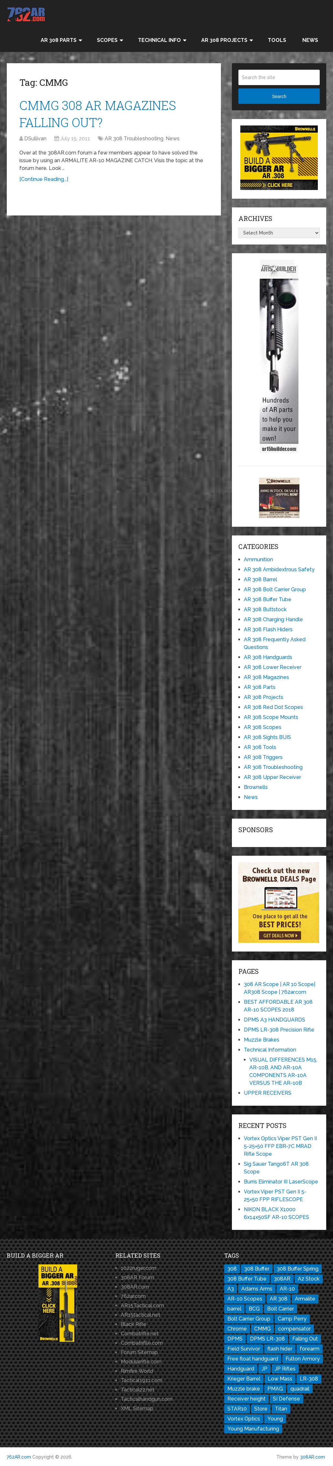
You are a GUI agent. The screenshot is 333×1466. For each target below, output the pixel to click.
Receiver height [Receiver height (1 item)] (246, 1399)
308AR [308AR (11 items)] (282, 1279)
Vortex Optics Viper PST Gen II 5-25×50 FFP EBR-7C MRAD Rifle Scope (280, 1146)
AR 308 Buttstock (265, 609)
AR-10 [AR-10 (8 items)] (287, 1289)
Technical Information (270, 1050)
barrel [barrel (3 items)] (234, 1309)
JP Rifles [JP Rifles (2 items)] (285, 1369)
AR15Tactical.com (142, 1305)
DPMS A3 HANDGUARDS (274, 1020)
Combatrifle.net (140, 1334)
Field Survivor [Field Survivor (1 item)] (243, 1349)
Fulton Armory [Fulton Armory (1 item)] (303, 1359)
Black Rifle (133, 1324)
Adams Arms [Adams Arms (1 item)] (256, 1289)
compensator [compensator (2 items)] (294, 1329)
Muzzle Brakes (261, 1040)
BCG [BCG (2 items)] (254, 1309)
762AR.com (19, 1457)
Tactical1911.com (141, 1380)
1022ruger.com (138, 1268)
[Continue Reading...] (43, 179)
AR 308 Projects (224, 40)
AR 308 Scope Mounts (271, 717)
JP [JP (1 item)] (264, 1369)
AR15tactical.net (140, 1315)
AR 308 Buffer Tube (267, 599)
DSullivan (35, 138)
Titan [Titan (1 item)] (281, 1409)
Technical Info (159, 40)
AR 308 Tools (260, 747)
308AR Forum (137, 1277)
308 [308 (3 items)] (232, 1269)
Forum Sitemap (139, 1352)
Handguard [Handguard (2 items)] (240, 1369)
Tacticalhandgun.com (146, 1399)
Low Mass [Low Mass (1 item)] (280, 1379)
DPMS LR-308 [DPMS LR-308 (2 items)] (267, 1339)
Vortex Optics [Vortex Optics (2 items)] (243, 1419)
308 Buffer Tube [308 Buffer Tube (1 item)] (246, 1279)
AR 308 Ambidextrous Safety (279, 569)
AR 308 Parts (59, 40)
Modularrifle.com (141, 1362)
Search (279, 96)
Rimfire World (137, 1371)
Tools (277, 40)
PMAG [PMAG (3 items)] (275, 1389)
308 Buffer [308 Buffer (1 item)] (256, 1269)
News (310, 40)
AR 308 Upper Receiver (272, 777)
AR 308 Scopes (262, 727)
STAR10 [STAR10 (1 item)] (237, 1409)
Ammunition (258, 559)
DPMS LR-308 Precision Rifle (279, 1030)
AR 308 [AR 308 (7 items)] (278, 1299)
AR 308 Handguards (268, 657)
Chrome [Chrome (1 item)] (237, 1329)
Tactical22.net (137, 1390)
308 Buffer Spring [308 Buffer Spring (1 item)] (297, 1269)
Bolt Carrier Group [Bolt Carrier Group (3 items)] (248, 1319)
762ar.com (133, 1296)
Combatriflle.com (142, 1343)
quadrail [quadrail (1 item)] (299, 1389)
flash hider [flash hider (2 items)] (279, 1349)
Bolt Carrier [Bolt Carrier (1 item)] (280, 1309)
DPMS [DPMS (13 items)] (235, 1339)
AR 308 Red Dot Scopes (273, 707)
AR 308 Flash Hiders (268, 629)
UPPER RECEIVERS (267, 1093)
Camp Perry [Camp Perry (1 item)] (292, 1319)
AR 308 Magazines (266, 677)
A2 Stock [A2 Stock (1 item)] (308, 1279)
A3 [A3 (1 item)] (230, 1289)
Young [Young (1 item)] (275, 1419)
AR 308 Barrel (260, 579)
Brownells (256, 787)
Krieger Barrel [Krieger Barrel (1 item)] (243, 1379)
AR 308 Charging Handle (273, 619)
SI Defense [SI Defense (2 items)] (286, 1399)
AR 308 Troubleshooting (134, 138)
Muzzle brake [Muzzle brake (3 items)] (243, 1389)
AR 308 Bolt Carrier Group (275, 589)
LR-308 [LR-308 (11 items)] (309, 1379)
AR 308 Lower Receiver (272, 667)
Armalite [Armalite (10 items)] (305, 1299)
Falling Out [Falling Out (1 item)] (305, 1339)
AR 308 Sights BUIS (267, 737)
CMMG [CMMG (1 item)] (262, 1329)
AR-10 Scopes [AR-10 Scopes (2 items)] (244, 1299)
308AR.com (135, 1287)
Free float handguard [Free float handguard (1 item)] (252, 1359)
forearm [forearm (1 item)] (309, 1349)
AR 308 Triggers (263, 757)
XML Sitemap (137, 1408)
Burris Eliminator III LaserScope (281, 1182)
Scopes (107, 40)
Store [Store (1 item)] (260, 1409)
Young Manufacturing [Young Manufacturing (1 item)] (253, 1429)
